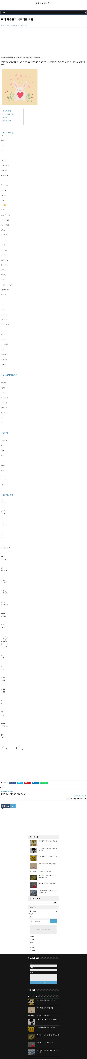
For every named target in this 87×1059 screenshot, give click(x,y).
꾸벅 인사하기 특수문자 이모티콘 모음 (48, 1013)
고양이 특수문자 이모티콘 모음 (48, 851)
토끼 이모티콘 (7, 110)
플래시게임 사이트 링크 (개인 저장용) (41, 866)
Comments (24, 25)
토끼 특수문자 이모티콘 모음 (47, 858)
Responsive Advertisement (43, 924)
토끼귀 (5, 117)
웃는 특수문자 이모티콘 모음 (47, 878)
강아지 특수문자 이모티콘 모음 (48, 835)
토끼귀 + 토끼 (7, 120)
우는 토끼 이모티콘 (8, 114)
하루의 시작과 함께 (43, 3)
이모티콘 (16, 25)
